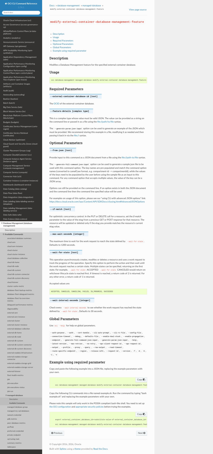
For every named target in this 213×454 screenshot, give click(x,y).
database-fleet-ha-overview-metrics (18, 300)
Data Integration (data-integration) (18, 197)
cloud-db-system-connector (18, 274)
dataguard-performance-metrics (20, 305)
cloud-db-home (13, 262)
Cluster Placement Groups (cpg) (16, 151)
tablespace (11, 447)
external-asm (12, 313)
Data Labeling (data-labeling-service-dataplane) (18, 202)
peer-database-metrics (16, 423)
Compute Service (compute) (15, 172)
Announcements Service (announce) (18, 42)
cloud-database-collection (17, 258)
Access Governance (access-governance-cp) (20, 26)
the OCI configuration (60, 407)
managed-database (14, 395)
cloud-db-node (13, 266)
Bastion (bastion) (10, 99)
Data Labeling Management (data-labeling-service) (18, 209)
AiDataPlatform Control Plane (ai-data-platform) (20, 32)
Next (141, 433)
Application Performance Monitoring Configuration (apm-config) (19, 65)
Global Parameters (62, 47)
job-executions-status (16, 387)
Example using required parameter (69, 51)
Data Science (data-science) (15, 219)
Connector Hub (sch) (12, 176)
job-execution (12, 383)
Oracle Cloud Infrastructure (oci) (17, 20)
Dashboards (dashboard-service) (17, 185)
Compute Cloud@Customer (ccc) (17, 155)
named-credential (14, 415)
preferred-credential (15, 431)
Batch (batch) (9, 103)
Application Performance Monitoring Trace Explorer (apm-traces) (19, 78)
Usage (56, 37)
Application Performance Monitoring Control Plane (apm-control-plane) (19, 72)
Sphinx (63, 449)
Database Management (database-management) (17, 224)
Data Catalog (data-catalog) (15, 189)
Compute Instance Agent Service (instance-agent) (17, 160)
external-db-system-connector (19, 345)
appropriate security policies (90, 407)
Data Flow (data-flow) (12, 193)
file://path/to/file (105, 122)
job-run (10, 391)
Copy (141, 380)
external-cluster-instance (17, 325)
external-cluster (13, 321)
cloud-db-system (14, 270)
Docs (51, 5)
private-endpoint (14, 435)
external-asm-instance (16, 317)
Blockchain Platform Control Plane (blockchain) (18, 116)
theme (77, 449)
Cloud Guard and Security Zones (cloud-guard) (20, 145)
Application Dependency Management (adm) (20, 58)
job (8, 379)
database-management (68, 5)
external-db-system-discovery (19, 349)
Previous (56, 433)
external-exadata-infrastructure (19, 353)
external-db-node (14, 337)
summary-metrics (14, 443)
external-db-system (15, 341)
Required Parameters (63, 41)
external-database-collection (18, 329)
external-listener (13, 371)
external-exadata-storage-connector (17, 358)
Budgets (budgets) (11, 122)
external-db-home (14, 333)
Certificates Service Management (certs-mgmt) (20, 127)
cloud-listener (12, 282)
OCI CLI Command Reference (22, 4)
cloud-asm (11, 242)
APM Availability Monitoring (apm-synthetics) (18, 51)
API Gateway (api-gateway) (14, 46)
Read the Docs (100, 449)
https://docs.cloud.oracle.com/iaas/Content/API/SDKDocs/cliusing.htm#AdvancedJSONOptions (97, 202)
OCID (56, 104)
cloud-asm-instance (15, 246)
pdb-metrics (12, 419)
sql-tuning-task (13, 439)
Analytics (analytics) (11, 38)
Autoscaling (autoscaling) (14, 95)
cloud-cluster (12, 250)
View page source (137, 10)
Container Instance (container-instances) (20, 181)
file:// (76, 135)
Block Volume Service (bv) (14, 111)
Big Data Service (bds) (12, 107)
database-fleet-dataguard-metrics (20, 294)
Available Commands (13, 234)
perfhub (10, 427)
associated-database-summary (19, 238)
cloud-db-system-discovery (18, 278)
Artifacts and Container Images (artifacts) (16, 85)
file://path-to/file (130, 157)
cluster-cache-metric (15, 286)
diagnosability (12, 309)
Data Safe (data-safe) (12, 215)
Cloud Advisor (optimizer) (14, 140)
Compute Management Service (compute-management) (16, 167)
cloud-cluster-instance (16, 254)
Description (10, 230)
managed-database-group (17, 407)
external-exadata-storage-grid (19, 363)
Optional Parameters (63, 44)
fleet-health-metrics (15, 375)
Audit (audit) (8, 91)
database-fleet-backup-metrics (19, 290)
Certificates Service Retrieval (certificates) (15, 134)
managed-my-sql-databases (18, 411)
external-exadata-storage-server (20, 367)
